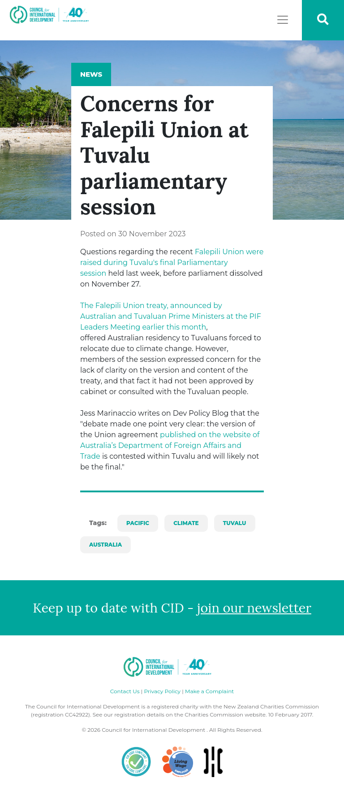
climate (185, 523)
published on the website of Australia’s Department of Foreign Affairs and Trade (170, 445)
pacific (137, 523)
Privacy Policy (162, 691)
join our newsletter (254, 608)
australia (105, 544)
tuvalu (234, 523)
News (91, 74)
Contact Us (125, 691)
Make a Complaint (209, 691)
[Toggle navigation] (283, 19)
